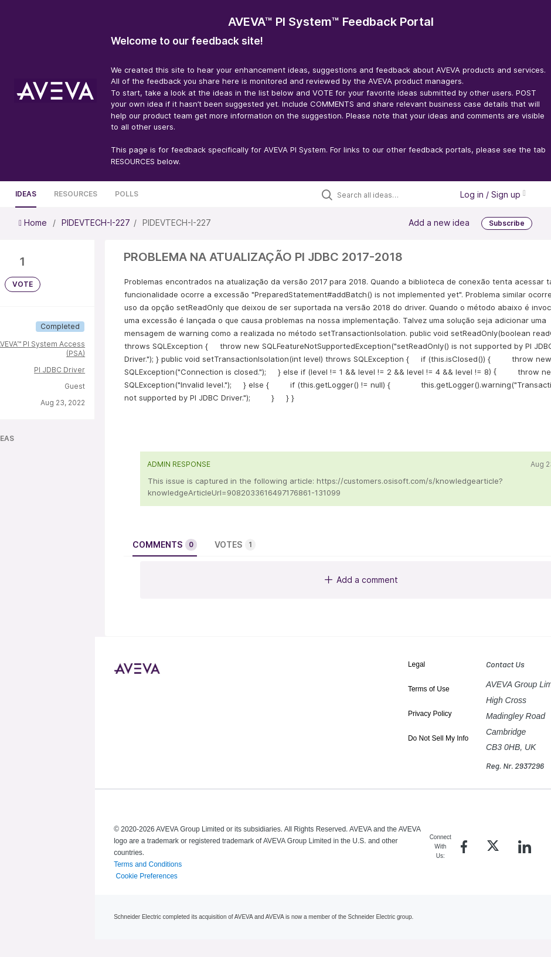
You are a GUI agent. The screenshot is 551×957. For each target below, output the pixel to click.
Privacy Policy (430, 714)
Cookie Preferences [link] (146, 876)
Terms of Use (429, 689)
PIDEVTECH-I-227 (96, 223)
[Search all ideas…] (391, 195)
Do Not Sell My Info (438, 738)
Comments (164, 545)
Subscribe (507, 223)
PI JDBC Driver (59, 369)
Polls (126, 193)
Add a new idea (439, 223)
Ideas (25, 193)
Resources (75, 193)
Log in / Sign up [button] (493, 194)
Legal (416, 664)
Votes (235, 545)
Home (34, 223)
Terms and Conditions (148, 864)
